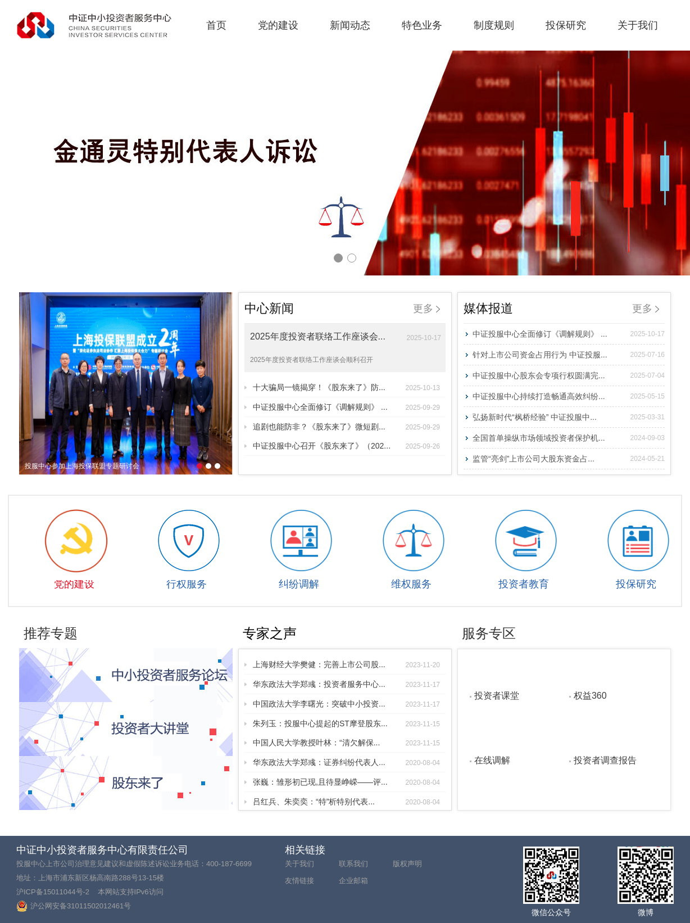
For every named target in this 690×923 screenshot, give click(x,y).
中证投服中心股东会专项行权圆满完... (569, 375)
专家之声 (270, 633)
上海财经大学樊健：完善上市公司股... (346, 664)
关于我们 (638, 25)
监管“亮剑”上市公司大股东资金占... (569, 459)
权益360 (590, 695)
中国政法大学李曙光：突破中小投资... (346, 704)
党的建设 (278, 25)
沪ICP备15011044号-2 (52, 892)
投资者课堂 (496, 695)
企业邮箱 (353, 880)
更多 (426, 308)
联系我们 (353, 863)
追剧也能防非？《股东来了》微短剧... (346, 426)
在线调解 (492, 759)
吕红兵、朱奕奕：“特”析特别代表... (346, 801)
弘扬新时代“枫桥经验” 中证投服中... (569, 417)
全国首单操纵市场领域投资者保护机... (569, 438)
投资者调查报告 (605, 759)
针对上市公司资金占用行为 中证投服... (569, 355)
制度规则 (494, 25)
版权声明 (407, 863)
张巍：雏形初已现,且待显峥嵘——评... (346, 782)
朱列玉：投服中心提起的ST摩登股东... (346, 723)
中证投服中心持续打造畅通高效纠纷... (569, 396)
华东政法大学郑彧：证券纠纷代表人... (346, 762)
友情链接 (299, 880)
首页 (216, 25)
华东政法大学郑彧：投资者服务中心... (346, 684)
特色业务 (422, 25)
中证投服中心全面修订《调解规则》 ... (346, 407)
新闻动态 (350, 25)
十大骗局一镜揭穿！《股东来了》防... (346, 387)
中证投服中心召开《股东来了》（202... (346, 446)
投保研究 (566, 25)
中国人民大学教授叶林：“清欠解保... (346, 742)
